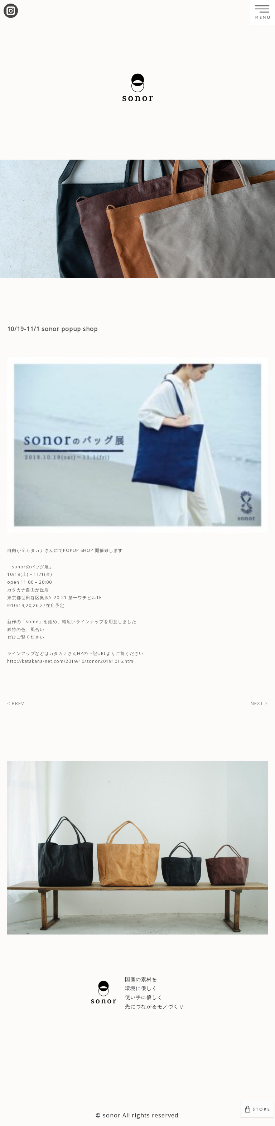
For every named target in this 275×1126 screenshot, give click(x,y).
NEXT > (259, 703)
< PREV (15, 703)
